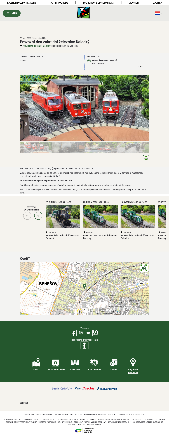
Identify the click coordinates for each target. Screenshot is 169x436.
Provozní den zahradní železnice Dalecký (62, 236)
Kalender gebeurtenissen (21, 3)
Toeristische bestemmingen (98, 3)
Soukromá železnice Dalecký (36, 46)
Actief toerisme (59, 3)
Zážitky (157, 3)
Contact (24, 403)
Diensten (134, 3)
